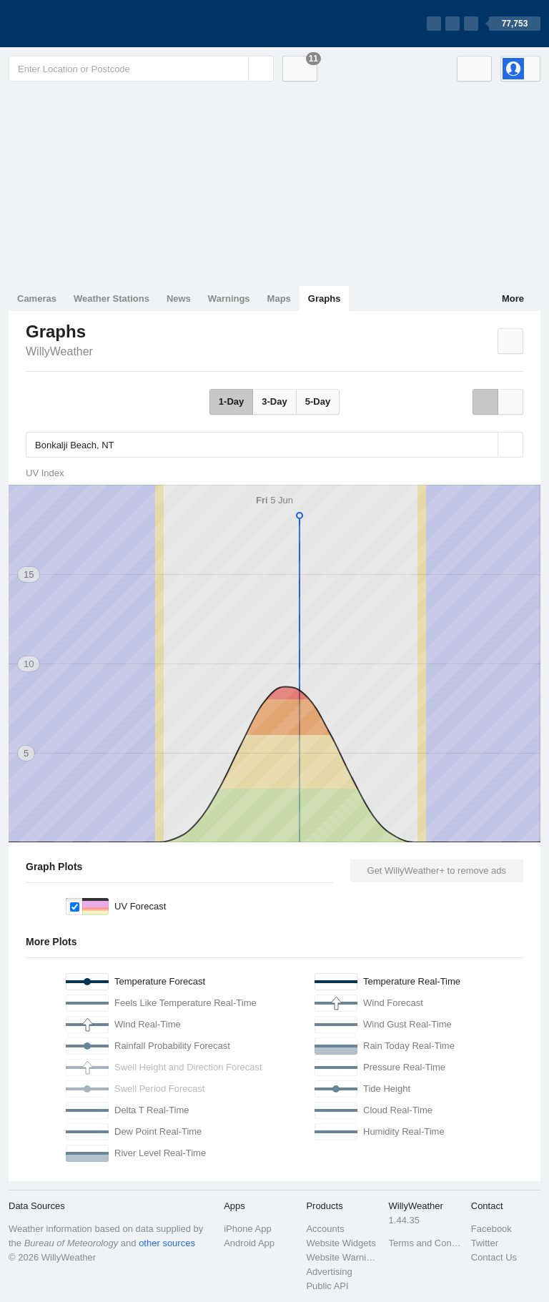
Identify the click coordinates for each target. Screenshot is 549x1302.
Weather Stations (111, 298)
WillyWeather (59, 351)
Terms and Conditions (426, 1243)
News (179, 298)
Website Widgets (340, 1243)
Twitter (484, 1243)
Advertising (329, 1271)
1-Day (231, 401)
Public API (327, 1286)
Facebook (491, 1228)
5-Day (317, 401)
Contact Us (494, 1257)
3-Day (274, 401)
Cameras (36, 298)
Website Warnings (343, 1257)
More (513, 298)
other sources (167, 1243)
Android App (249, 1243)
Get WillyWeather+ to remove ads (436, 870)
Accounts (325, 1228)
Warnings (229, 298)
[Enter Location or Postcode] (141, 69)
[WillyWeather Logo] (76, 24)
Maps (279, 298)
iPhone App (248, 1228)
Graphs (324, 298)
